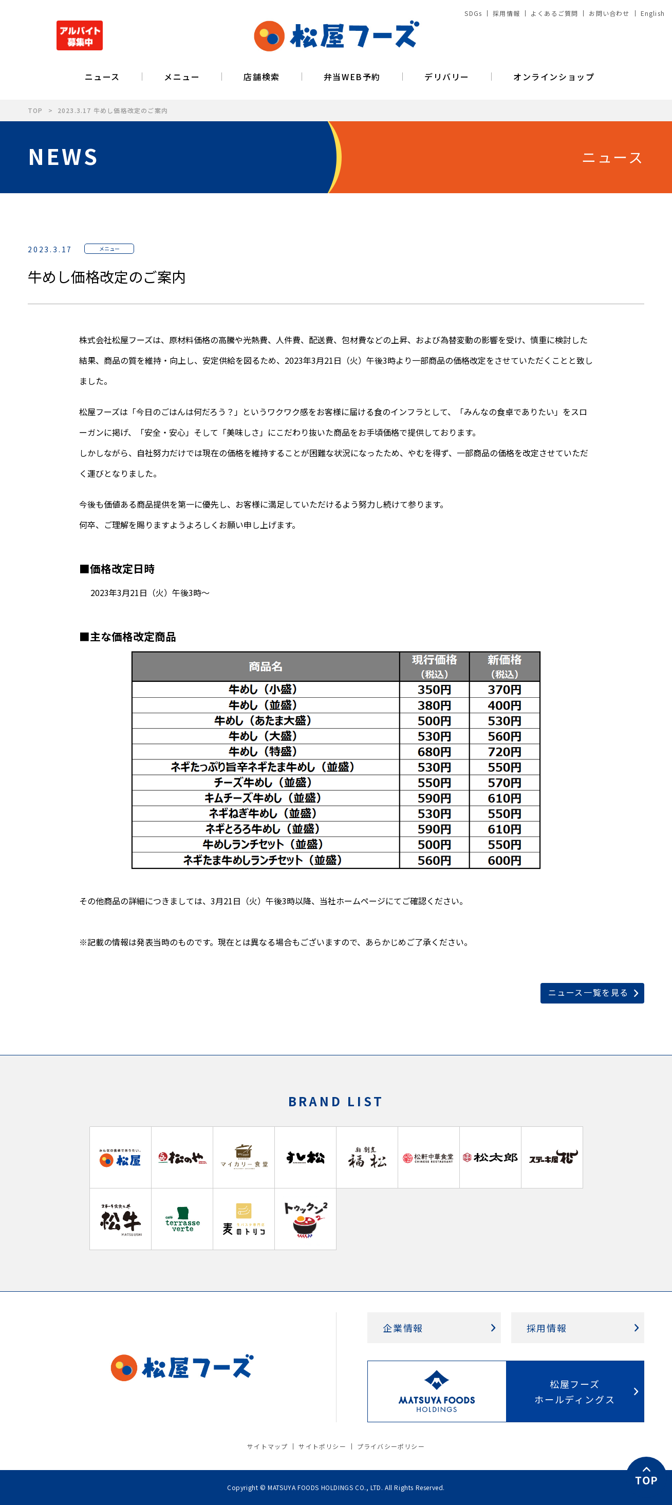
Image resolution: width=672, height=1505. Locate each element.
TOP (35, 110)
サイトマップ (267, 1446)
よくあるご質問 (554, 13)
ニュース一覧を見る (588, 992)
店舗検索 (261, 76)
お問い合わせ (609, 13)
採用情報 (506, 13)
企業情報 (403, 1327)
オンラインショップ (553, 76)
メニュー (182, 76)
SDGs (473, 13)
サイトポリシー (322, 1446)
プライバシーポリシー (391, 1446)
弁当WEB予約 (352, 76)
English (653, 13)
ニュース (102, 76)
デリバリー (447, 76)
